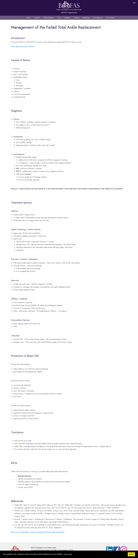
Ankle (59, 17)
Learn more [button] (67, 554)
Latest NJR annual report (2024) (22, 46)
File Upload (110, 17)
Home (28, 17)
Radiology (86, 17)
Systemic (67, 17)
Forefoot (37, 17)
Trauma (76, 17)
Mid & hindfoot (48, 17)
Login (134, 3)
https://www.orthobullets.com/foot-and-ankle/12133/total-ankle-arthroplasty (37, 532)
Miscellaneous (98, 17)
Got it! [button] (131, 554)
